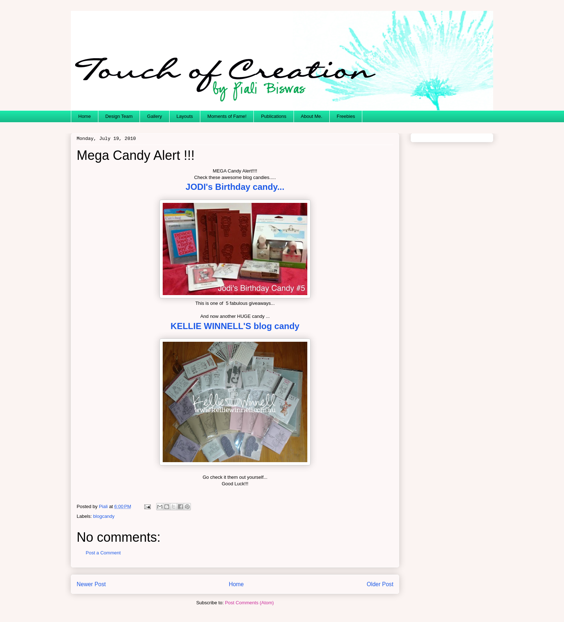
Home (84, 116)
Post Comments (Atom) (249, 602)
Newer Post (91, 584)
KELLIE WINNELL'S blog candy (235, 326)
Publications (273, 116)
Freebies (346, 116)
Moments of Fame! (227, 116)
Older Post (380, 584)
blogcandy (104, 516)
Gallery (154, 116)
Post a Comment (103, 552)
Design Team (119, 116)
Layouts (184, 116)
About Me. (311, 116)
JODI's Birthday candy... (234, 187)
